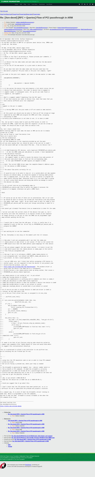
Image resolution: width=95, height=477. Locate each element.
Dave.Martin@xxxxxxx (10, 31)
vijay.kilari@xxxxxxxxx (41, 27)
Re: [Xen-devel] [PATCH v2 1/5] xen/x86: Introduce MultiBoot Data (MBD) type (33, 437)
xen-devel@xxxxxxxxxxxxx (57, 29)
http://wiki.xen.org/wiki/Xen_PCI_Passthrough (19, 267)
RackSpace (28, 464)
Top (1, 11)
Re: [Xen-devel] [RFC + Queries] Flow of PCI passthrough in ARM (26, 414)
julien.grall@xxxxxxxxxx (36, 29)
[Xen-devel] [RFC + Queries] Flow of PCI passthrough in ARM (25, 420)
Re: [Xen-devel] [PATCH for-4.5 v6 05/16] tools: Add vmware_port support (32, 436)
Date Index (29, 14)
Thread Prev (15, 14)
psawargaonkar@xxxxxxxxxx (72, 29)
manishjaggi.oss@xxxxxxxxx (22, 24)
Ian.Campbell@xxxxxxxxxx (21, 27)
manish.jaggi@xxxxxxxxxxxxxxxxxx (13, 29)
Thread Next (22, 14)
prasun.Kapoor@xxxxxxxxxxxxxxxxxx (67, 27)
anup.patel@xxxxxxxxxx (29, 31)
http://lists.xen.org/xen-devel (10, 406)
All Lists (5, 11)
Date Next (9, 14)
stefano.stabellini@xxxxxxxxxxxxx (25, 22)
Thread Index (36, 14)
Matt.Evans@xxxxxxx (86, 29)
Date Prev (3, 14)
